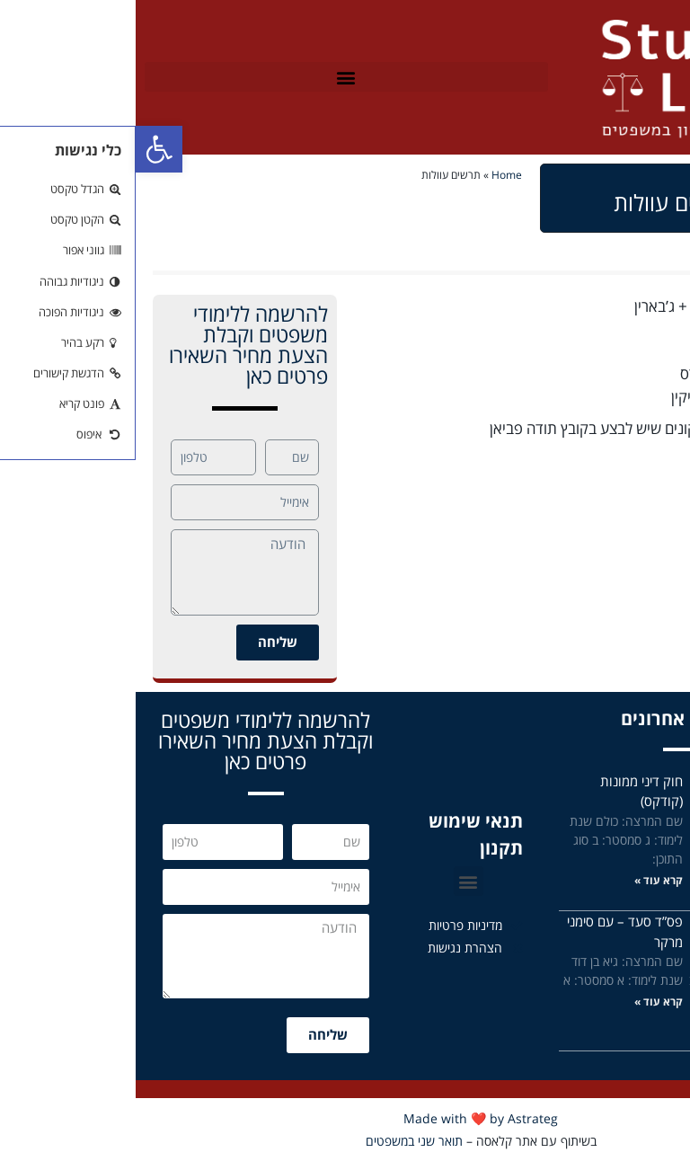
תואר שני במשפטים (278, 1140)
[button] (210, 77)
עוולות (654, 459)
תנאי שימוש (340, 821)
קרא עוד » (648, 880)
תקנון (365, 848)
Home (371, 174)
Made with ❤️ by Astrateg (345, 1118)
